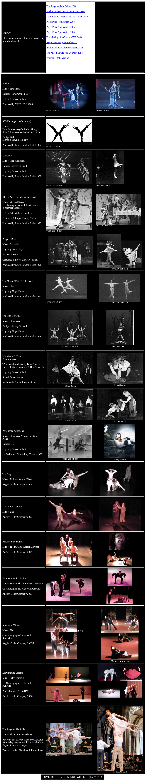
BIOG (54, 777)
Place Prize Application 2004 (60, 32)
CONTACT (69, 777)
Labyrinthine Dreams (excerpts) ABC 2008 (67, 16)
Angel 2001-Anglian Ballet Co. (61, 42)
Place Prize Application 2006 (60, 27)
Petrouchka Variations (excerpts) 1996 (65, 47)
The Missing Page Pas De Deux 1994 (64, 52)
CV (60, 777)
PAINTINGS (96, 777)
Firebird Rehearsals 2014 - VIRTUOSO (65, 11)
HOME (46, 777)
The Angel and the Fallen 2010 (61, 6)
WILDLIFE (82, 777)
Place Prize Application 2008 (60, 21)
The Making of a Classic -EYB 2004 (64, 37)
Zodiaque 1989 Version (57, 58)
